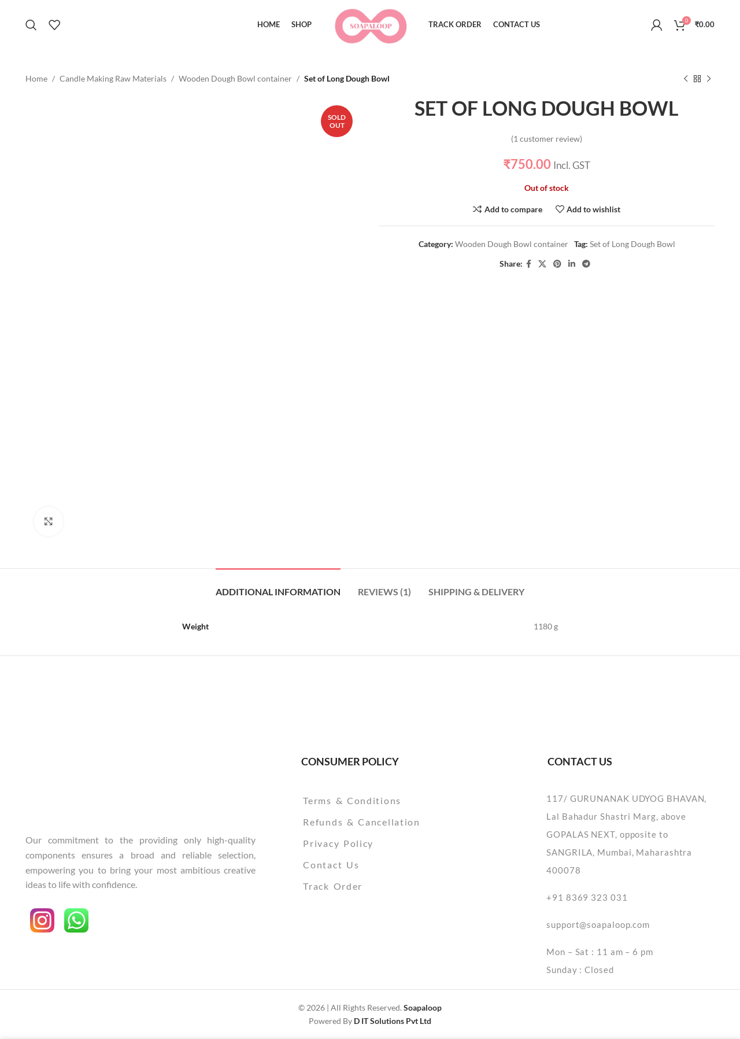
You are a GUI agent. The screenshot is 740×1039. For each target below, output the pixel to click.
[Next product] (709, 78)
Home (36, 78)
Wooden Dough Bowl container (235, 78)
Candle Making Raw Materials (113, 78)
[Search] (31, 24)
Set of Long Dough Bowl (632, 244)
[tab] (278, 585)
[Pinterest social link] (557, 264)
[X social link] (542, 264)
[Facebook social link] (529, 264)
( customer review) (546, 138)
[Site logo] (370, 23)
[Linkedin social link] (572, 264)
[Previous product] (685, 78)
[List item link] (391, 800)
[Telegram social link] (586, 264)
